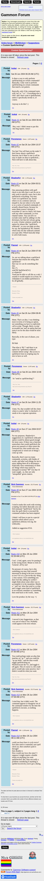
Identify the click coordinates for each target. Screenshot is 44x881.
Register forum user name (27, 9)
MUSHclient (20, 43)
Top (13, 107)
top (41, 835)
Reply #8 (15, 429)
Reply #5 (15, 313)
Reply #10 (15, 554)
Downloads (16, 2)
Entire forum (7, 43)
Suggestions (33, 43)
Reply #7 (15, 402)
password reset (7, 32)
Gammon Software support (24, 870)
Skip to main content (6, 6)
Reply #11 (15, 613)
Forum (37, 2)
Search (27, 2)
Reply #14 (15, 736)
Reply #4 (15, 251)
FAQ (41, 9)
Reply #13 (15, 695)
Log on (31, 7)
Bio (28, 68)
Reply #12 (15, 650)
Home (5, 2)
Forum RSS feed (13, 872)
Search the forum (14, 828)
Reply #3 (15, 184)
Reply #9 (15, 490)
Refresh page (23, 57)
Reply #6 (15, 372)
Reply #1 (15, 120)
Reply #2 (15, 145)
